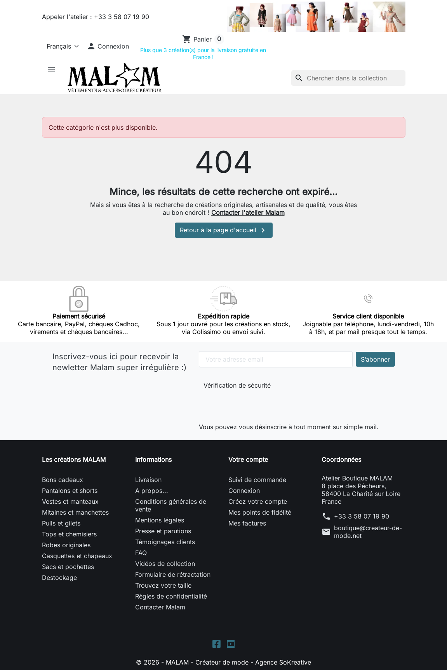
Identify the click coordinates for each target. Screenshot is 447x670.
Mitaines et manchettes (75, 512)
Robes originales (66, 545)
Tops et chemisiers (69, 534)
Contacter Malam (160, 607)
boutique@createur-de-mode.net (368, 531)
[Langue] (61, 46)
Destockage (59, 577)
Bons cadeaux (62, 480)
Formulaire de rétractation (172, 574)
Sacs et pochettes (68, 567)
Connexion (244, 490)
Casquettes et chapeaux (77, 556)
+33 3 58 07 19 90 (361, 516)
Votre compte (248, 459)
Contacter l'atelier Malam (248, 212)
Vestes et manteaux (70, 501)
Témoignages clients (165, 542)
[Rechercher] (348, 78)
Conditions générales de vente (170, 505)
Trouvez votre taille (163, 585)
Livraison (148, 480)
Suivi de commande (257, 480)
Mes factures (247, 523)
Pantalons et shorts (69, 490)
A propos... (151, 490)
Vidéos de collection (165, 563)
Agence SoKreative (283, 662)
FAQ (141, 553)
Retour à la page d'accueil (224, 230)
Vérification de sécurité (237, 385)
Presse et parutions (163, 531)
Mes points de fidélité (259, 512)
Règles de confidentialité (171, 596)
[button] (108, 46)
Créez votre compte (257, 501)
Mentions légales (159, 520)
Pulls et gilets (61, 523)
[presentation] (255, 404)
